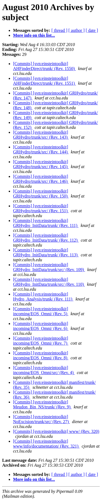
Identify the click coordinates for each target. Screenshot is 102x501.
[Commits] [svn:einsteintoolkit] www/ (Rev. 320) (56, 431)
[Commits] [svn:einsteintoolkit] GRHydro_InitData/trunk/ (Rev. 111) (45, 223)
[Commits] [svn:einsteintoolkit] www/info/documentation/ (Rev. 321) (46, 443)
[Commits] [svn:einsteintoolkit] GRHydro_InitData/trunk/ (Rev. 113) (46, 252)
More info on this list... (34, 35)
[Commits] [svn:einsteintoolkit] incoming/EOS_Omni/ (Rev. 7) (40, 340)
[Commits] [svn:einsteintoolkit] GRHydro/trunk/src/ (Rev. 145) (41, 164)
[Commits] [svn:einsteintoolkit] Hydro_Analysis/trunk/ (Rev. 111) (43, 296)
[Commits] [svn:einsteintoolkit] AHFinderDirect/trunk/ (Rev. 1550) (44, 66)
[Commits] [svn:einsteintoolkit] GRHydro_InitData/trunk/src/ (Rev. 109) (49, 267)
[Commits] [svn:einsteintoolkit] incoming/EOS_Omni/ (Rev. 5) (40, 311)
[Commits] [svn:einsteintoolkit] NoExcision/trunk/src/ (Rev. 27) (41, 419)
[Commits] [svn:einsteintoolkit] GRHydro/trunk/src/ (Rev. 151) (41, 208)
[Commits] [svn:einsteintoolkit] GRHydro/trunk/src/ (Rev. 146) (41, 179)
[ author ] (77, 30)
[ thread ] (59, 30)
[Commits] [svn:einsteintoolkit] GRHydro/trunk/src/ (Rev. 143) (41, 134)
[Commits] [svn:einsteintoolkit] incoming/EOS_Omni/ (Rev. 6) (40, 326)
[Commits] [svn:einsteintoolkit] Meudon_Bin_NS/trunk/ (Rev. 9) (42, 404)
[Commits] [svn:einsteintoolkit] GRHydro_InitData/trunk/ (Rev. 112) (46, 237)
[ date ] (92, 30)
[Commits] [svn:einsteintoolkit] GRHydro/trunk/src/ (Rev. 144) (41, 149)
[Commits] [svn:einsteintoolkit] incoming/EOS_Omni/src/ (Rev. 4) (44, 370)
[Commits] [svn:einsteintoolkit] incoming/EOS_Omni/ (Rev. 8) (40, 355)
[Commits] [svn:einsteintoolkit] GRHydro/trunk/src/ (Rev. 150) (41, 193)
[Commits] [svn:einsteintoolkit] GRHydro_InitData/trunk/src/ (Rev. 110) (49, 282)
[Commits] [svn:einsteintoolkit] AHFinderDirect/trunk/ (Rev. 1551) (44, 81)
